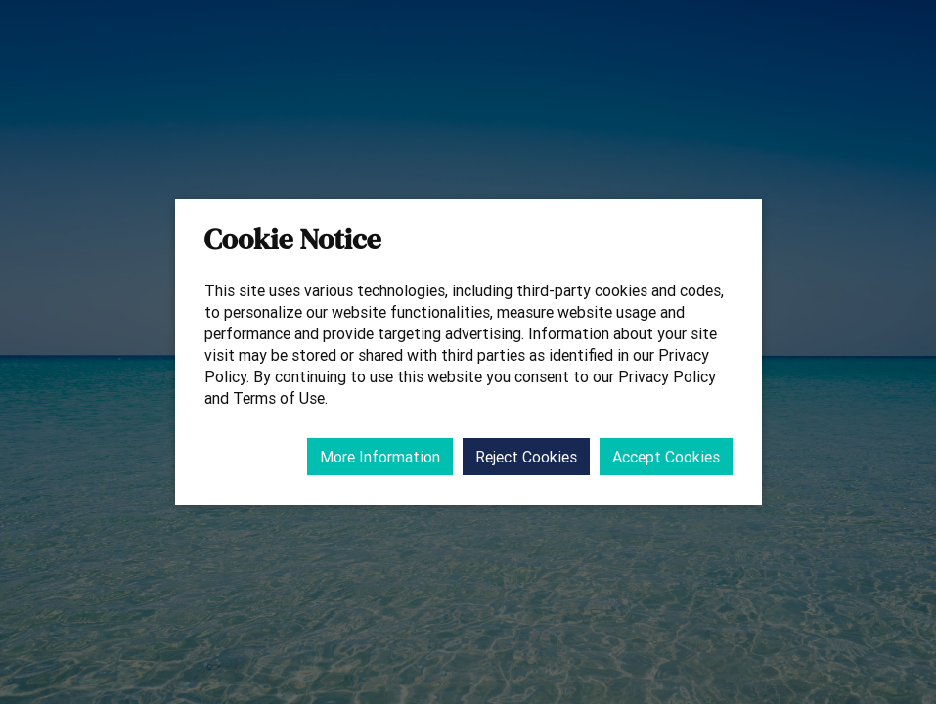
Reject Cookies (526, 456)
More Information (380, 456)
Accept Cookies (666, 456)
